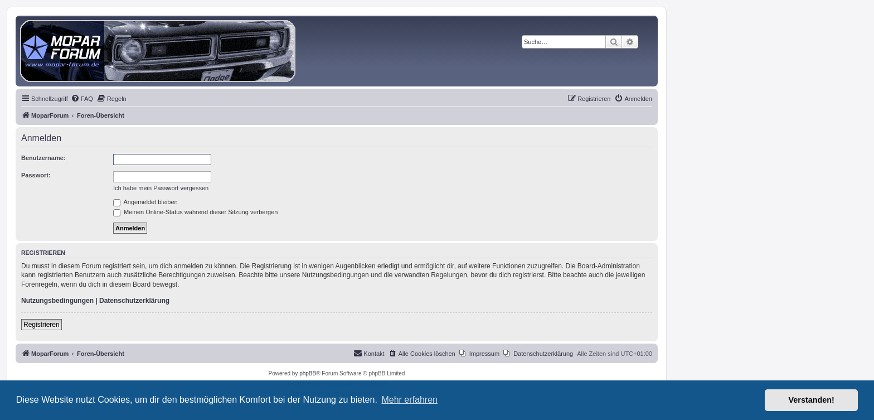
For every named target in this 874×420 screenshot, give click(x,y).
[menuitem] (82, 98)
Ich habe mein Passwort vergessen (160, 188)
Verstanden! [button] (811, 399)
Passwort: (36, 175)
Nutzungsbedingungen (57, 301)
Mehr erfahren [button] (409, 399)
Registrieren (41, 325)
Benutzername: (43, 158)
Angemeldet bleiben (145, 202)
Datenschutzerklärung (134, 301)
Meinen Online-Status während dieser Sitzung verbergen (195, 212)
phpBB (307, 373)
